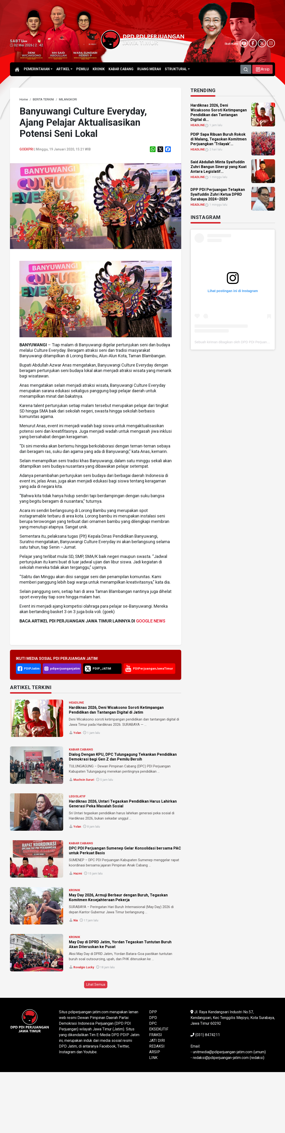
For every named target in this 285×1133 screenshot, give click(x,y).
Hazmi (77, 873)
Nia (75, 920)
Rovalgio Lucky (83, 967)
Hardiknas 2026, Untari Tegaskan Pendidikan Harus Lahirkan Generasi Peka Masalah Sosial (123, 803)
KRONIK (74, 890)
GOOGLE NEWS (150, 620)
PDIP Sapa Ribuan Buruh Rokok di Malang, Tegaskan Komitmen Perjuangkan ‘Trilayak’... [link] (218, 139)
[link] (23, 99)
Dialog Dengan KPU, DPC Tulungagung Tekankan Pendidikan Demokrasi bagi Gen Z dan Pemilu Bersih (123, 756)
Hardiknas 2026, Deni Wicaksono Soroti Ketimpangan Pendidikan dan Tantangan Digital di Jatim (116, 710)
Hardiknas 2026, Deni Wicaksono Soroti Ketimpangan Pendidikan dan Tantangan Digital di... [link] (218, 112)
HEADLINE (76, 702)
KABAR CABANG (81, 749)
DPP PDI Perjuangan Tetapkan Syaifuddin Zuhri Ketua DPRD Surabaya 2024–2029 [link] (217, 194)
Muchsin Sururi (83, 779)
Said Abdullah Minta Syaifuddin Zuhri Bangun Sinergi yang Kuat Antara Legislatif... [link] (218, 167)
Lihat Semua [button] (95, 984)
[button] (262, 69)
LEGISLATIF (77, 796)
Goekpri (26, 149)
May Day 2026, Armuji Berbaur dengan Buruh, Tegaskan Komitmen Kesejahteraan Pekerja (118, 897)
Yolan (77, 733)
